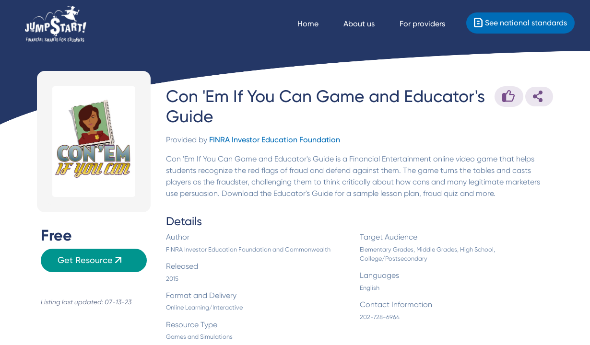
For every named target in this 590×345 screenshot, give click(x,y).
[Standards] (520, 23)
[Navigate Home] (317, 23)
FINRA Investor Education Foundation (274, 139)
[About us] (368, 23)
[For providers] (431, 23)
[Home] (55, 24)
